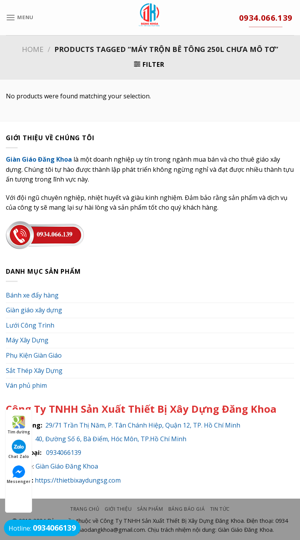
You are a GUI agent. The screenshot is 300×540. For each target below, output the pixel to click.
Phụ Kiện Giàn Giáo (34, 355)
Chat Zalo (18, 449)
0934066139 (62, 452)
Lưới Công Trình (30, 325)
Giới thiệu (118, 509)
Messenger (18, 474)
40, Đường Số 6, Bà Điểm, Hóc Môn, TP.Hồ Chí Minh (110, 439)
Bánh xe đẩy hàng (32, 295)
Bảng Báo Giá (186, 509)
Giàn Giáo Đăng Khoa (67, 466)
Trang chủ (85, 509)
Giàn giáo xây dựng (34, 310)
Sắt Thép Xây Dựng (34, 370)
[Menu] (20, 17)
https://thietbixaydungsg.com (78, 480)
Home (32, 49)
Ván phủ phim (26, 385)
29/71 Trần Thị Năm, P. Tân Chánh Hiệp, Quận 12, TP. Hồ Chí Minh (142, 425)
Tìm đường (18, 425)
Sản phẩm (150, 509)
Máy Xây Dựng (27, 340)
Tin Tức (220, 509)
